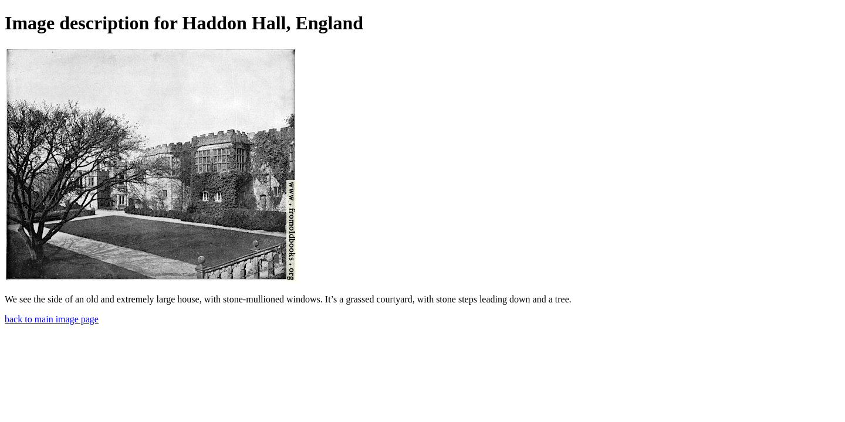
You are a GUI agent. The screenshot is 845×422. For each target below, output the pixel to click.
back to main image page (52, 319)
